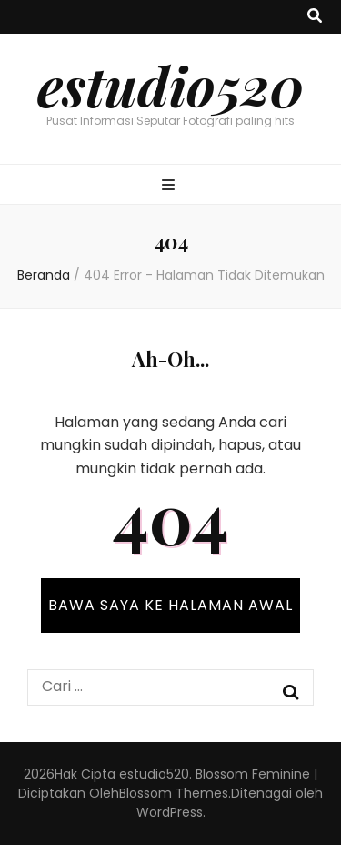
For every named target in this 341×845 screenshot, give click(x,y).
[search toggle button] (314, 17)
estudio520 (170, 84)
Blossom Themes (173, 793)
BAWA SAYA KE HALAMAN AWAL (170, 605)
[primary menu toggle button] (170, 186)
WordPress (169, 812)
